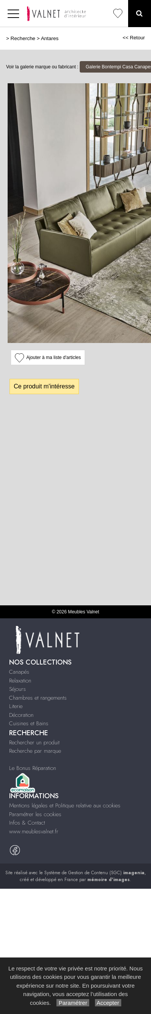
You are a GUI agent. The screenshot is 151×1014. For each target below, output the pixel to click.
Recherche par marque (35, 751)
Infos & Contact (27, 822)
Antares (49, 38)
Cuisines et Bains (28, 723)
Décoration (21, 715)
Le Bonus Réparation (32, 768)
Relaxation (20, 680)
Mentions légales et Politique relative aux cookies (64, 805)
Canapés (19, 672)
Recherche (23, 38)
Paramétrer (72, 1002)
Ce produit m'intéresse (44, 386)
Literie (15, 706)
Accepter (108, 1002)
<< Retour (133, 37)
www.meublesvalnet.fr (33, 831)
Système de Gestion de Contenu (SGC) (94, 872)
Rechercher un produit (34, 742)
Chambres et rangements (38, 698)
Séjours (17, 689)
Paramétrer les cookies (35, 814)
